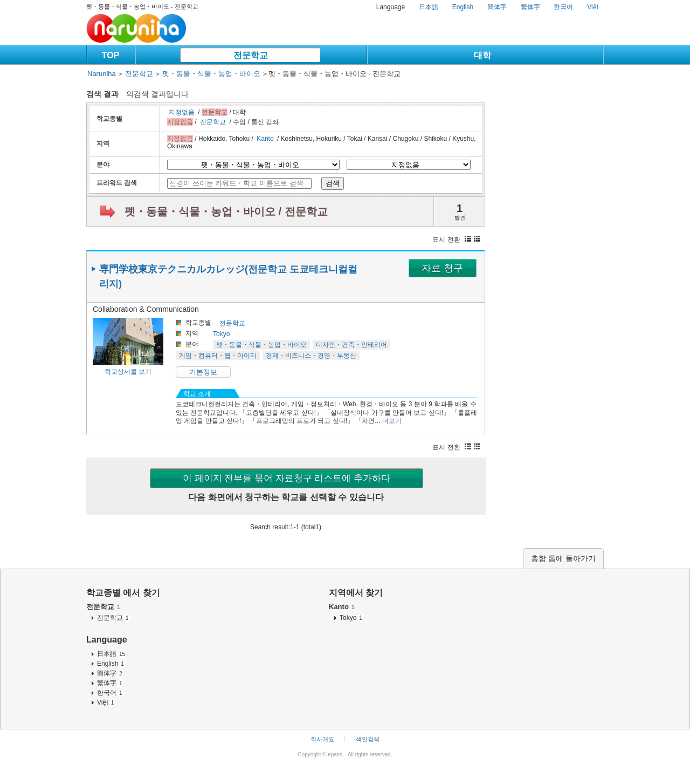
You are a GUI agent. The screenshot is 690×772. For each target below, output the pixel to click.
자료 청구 (442, 268)
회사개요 (322, 739)
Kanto (265, 138)
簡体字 (497, 7)
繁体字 (530, 7)
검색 (333, 183)
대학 (482, 55)
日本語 (428, 7)
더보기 (392, 421)
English (462, 7)
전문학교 (250, 55)
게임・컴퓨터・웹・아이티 (218, 355)
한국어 (563, 7)
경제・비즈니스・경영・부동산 (311, 355)
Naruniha (101, 74)
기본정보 (203, 372)
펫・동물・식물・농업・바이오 (211, 74)
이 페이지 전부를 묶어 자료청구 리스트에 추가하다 (286, 478)
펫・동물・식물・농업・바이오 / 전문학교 (226, 211)
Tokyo (221, 334)
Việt (592, 7)
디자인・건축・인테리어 (351, 345)
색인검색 (368, 739)
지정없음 (182, 112)
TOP (111, 55)
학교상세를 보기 (128, 371)
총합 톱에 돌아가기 (563, 558)
